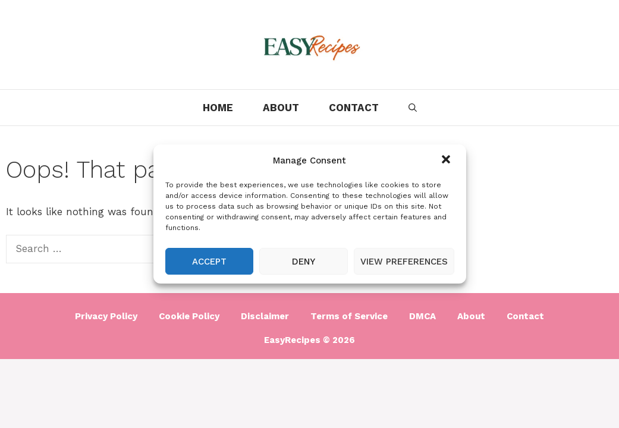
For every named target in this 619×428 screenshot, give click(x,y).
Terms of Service (349, 316)
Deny (303, 261)
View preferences (404, 261)
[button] (447, 160)
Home (218, 108)
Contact (354, 108)
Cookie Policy (189, 316)
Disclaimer (265, 316)
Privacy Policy (106, 316)
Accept (209, 261)
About (281, 108)
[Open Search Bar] (413, 107)
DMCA (422, 316)
